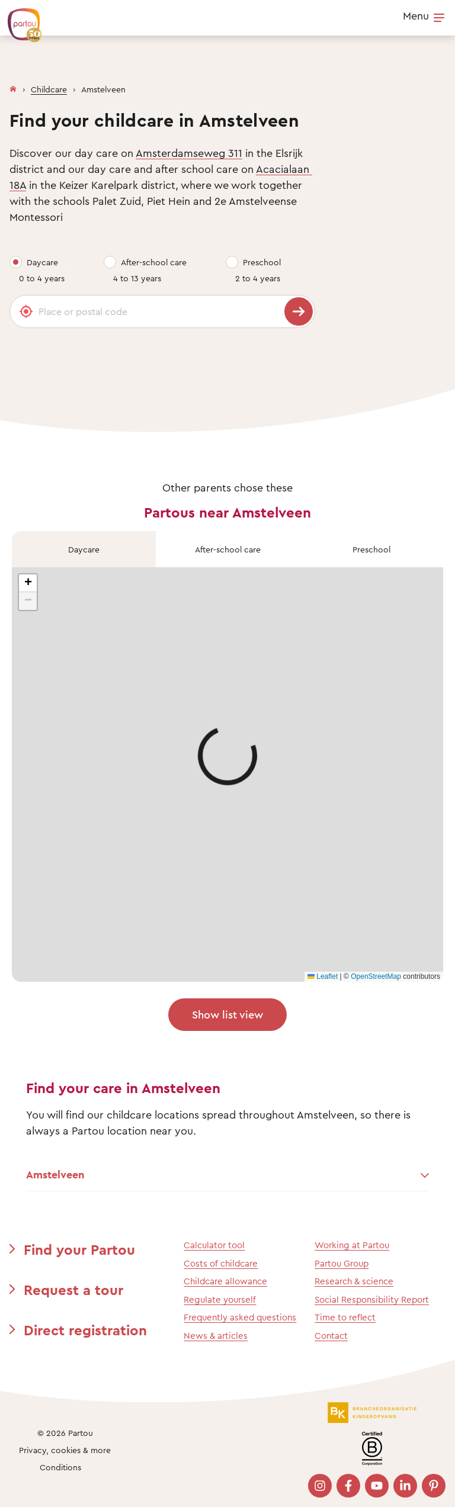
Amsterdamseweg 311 (189, 152)
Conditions (60, 1467)
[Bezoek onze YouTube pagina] (377, 1486)
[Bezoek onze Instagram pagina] (320, 1486)
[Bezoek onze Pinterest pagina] (434, 1486)
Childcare (49, 89)
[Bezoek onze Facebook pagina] (348, 1486)
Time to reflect (345, 1317)
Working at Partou (352, 1245)
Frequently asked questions (240, 1317)
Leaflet (322, 976)
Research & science (354, 1281)
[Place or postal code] (162, 311)
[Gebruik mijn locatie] (26, 311)
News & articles (216, 1335)
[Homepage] (13, 86)
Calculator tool (214, 1245)
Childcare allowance (225, 1281)
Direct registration (85, 1330)
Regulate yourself (220, 1299)
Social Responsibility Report (372, 1299)
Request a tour (73, 1290)
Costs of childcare (221, 1263)
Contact (331, 1335)
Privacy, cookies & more (65, 1450)
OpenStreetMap (376, 976)
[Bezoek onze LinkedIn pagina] (405, 1486)
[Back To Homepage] (19, 19)
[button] (28, 583)
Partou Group (342, 1263)
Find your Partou (79, 1249)
